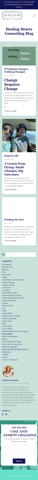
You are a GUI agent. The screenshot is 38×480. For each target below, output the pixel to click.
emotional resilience (9, 300)
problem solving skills (9, 347)
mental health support (10, 336)
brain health (6, 275)
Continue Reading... (10, 111)
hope (4, 324)
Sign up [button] (19, 461)
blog (3, 272)
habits (4, 311)
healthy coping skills (9, 318)
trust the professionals (10, 360)
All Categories (7, 264)
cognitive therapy (8, 285)
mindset (4, 339)
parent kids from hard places (12, 344)
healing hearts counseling (11, 316)
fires (3, 308)
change (4, 277)
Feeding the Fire (14, 219)
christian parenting (8, 282)
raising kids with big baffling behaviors (15, 349)
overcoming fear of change (11, 342)
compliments (6, 288)
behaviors (5, 269)
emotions (5, 303)
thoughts (5, 354)
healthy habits (7, 321)
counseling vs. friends (9, 293)
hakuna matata (7, 313)
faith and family (7, 306)
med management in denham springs (15, 331)
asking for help (7, 267)
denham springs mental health (12, 298)
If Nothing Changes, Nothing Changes (16, 70)
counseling (6, 290)
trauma (4, 357)
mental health (7, 334)
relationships (6, 352)
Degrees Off (11, 155)
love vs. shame (7, 329)
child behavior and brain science (13, 280)
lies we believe (7, 326)
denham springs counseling (11, 295)
